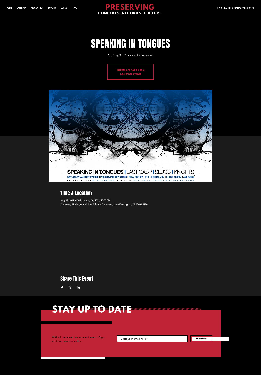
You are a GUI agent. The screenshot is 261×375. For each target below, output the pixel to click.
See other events (130, 73)
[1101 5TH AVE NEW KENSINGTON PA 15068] (222, 7)
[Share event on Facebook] (62, 287)
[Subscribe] (201, 338)
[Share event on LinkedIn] (78, 287)
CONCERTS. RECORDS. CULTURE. (130, 13)
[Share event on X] (70, 287)
